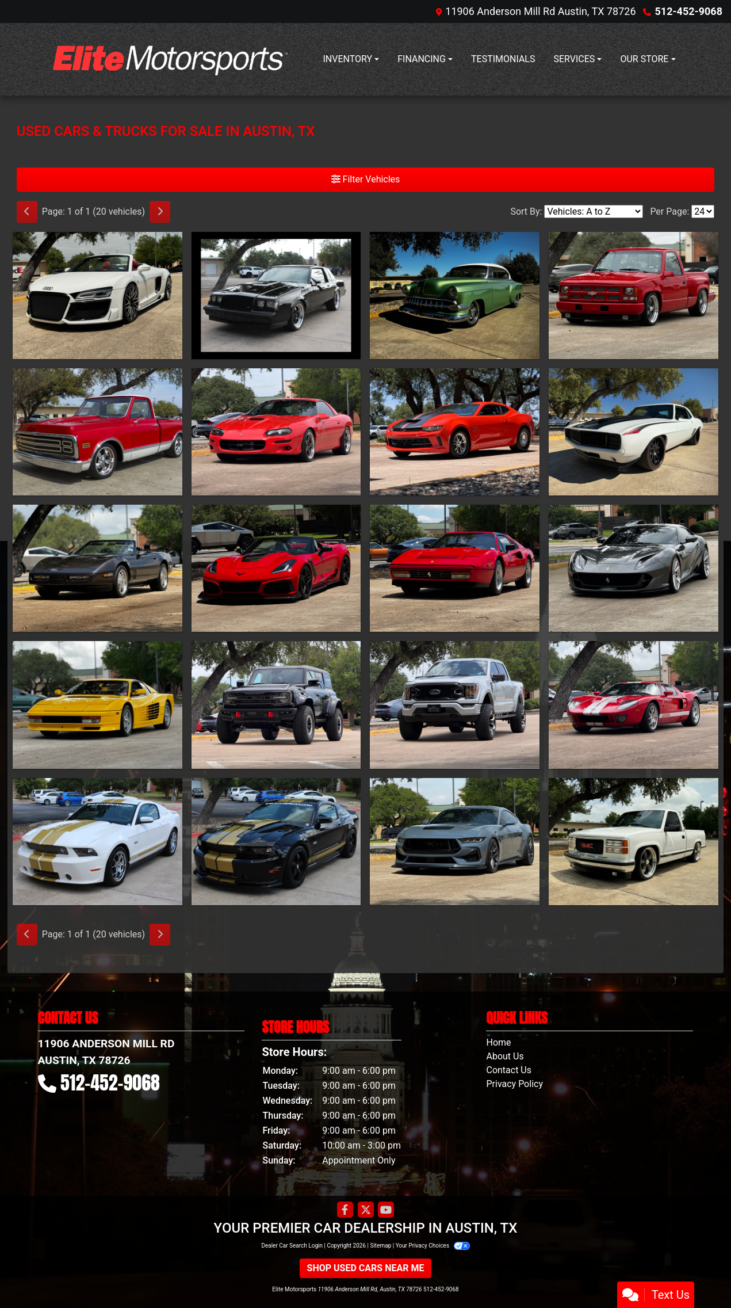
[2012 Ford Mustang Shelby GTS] (97, 841)
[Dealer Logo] (167, 59)
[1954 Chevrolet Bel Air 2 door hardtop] (454, 295)
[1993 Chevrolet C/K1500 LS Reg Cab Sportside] (633, 295)
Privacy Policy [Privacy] (514, 1083)
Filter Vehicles (365, 179)
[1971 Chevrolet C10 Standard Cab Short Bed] (97, 431)
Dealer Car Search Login (292, 1245)
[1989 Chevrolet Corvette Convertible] (97, 568)
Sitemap (380, 1245)
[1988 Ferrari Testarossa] (97, 704)
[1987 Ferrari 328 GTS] (454, 568)
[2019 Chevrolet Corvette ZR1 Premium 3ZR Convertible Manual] (276, 568)
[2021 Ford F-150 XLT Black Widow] (454, 704)
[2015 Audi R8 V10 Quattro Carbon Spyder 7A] (97, 295)
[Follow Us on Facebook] (345, 1210)
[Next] (160, 212)
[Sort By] (593, 211)
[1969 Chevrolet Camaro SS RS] (633, 431)
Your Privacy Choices (433, 1245)
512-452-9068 (688, 11)
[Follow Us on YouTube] (386, 1210)
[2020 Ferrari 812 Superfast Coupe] (633, 568)
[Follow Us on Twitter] (366, 1210)
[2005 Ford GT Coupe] (633, 704)
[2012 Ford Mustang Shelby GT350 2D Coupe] (276, 841)
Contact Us (508, 1070)
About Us (504, 1056)
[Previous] (27, 212)
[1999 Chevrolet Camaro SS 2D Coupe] (276, 431)
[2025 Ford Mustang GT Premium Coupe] (454, 841)
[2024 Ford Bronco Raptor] (276, 704)
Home (498, 1042)
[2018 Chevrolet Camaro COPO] (454, 431)
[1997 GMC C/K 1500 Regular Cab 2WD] (633, 841)
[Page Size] (702, 211)
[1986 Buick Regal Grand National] (276, 295)
